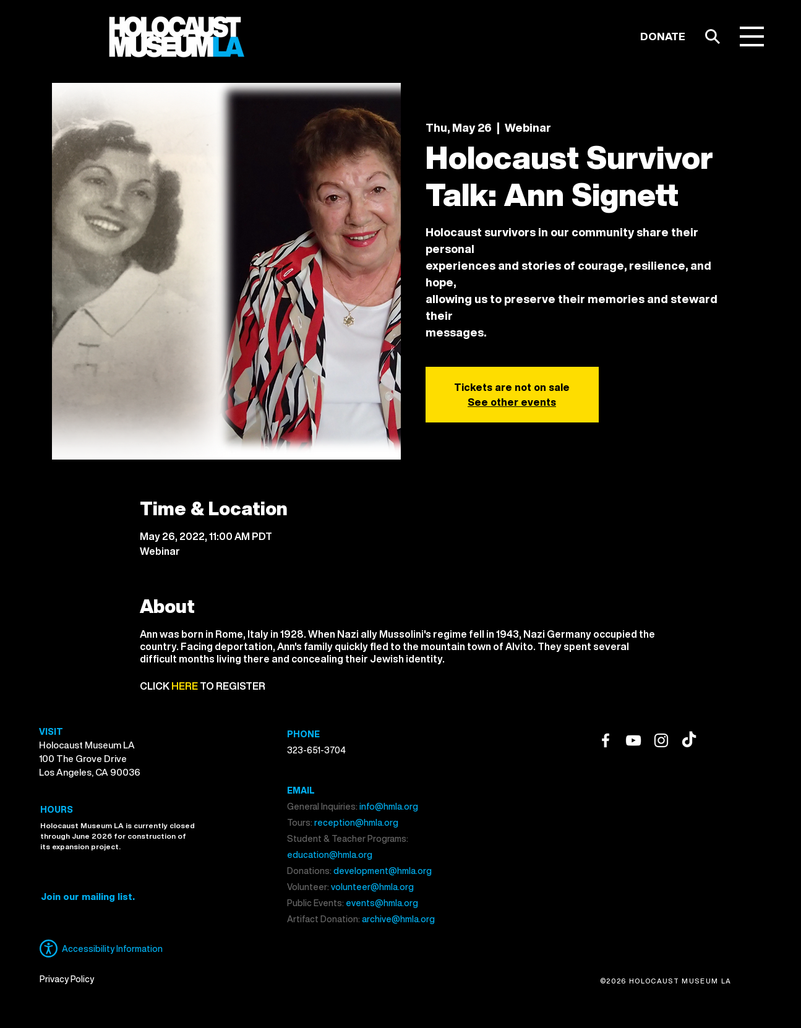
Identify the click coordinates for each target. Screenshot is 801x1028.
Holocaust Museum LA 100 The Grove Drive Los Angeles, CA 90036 (89, 758)
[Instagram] (661, 740)
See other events (512, 402)
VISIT (51, 731)
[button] (752, 36)
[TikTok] (689, 740)
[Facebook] (605, 740)
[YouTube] (633, 740)
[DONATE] (663, 36)
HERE (184, 686)
